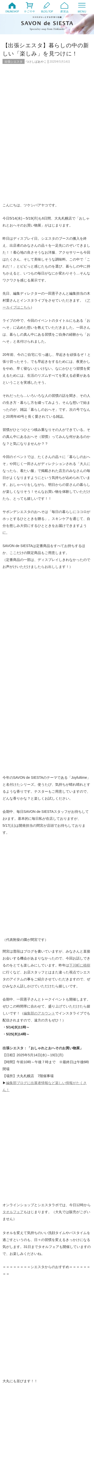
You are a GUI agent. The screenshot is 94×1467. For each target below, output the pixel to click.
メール (12, 1127)
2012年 (15, 1411)
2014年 (15, 1404)
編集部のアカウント (39, 624)
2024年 (15, 1369)
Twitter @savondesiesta (24, 859)
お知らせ (58, 1210)
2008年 (15, 1424)
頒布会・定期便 (62, 1261)
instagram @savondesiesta (27, 852)
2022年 (15, 1376)
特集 (13, 1252)
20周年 (14, 1194)
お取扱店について (64, 1205)
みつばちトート (20, 1221)
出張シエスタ (14, 61)
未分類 (56, 1247)
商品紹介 (16, 1236)
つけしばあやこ (36, 61)
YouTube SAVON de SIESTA (28, 866)
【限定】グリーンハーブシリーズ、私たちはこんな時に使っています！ (26, 1022)
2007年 (57, 1424)
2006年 (15, 1431)
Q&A (55, 1194)
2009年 (57, 1418)
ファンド (58, 1215)
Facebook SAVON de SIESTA (29, 873)
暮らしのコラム (62, 1241)
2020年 (15, 1383)
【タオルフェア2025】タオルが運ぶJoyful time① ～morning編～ (70, 1022)
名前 (10, 1111)
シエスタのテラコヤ (23, 1215)
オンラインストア (64, 1200)
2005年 (57, 1431)
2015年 (57, 1397)
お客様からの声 (20, 1210)
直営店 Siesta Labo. (65, 1252)
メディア (58, 1221)
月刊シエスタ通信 (22, 1247)
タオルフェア (13, 734)
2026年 (15, 1362)
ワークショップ (20, 1226)
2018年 (15, 1390)
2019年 (57, 1383)
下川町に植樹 (79, 576)
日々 (13, 1241)
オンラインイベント (23, 1200)
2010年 (15, 1418)
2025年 (57, 1362)
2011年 (57, 1411)
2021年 (57, 1376)
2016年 (15, 1397)
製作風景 (16, 1261)
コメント (14, 1062)
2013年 (57, 1404)
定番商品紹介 (61, 1236)
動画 (55, 1231)
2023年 (57, 1369)
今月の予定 (59, 1226)
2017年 (57, 1390)
